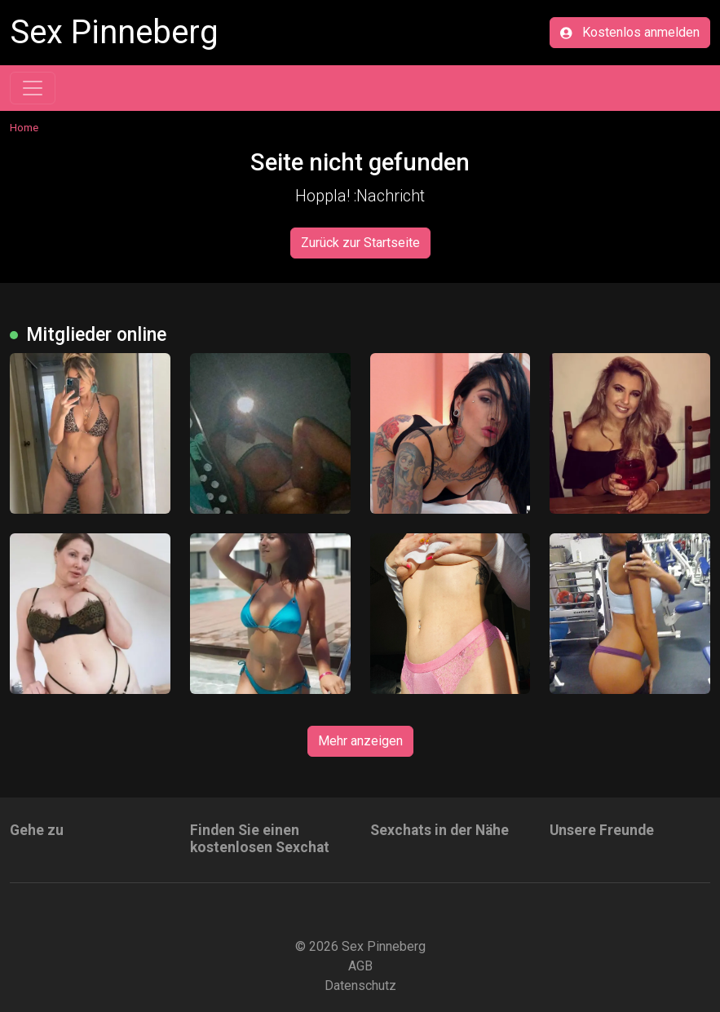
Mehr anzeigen (360, 741)
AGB (360, 966)
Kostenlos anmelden (630, 32)
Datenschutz (360, 985)
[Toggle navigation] (32, 88)
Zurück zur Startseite (360, 242)
